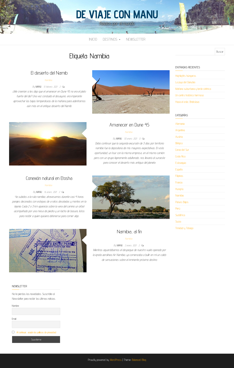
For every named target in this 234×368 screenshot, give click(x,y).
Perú (177, 208)
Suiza (178, 221)
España (179, 169)
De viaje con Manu (117, 14)
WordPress (116, 360)
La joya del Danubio (185, 82)
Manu (39, 86)
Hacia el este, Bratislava (187, 102)
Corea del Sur (182, 150)
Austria (179, 137)
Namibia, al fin (129, 231)
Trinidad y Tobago (184, 228)
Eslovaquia (180, 163)
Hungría (179, 189)
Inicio (93, 39)
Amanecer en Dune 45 (129, 125)
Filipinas (179, 176)
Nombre (15, 305)
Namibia (48, 80)
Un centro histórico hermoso (189, 95)
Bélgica (179, 143)
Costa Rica (180, 156)
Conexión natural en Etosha (49, 178)
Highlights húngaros (185, 76)
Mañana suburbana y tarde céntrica (193, 89)
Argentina (180, 130)
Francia (178, 182)
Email (14, 318)
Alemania (180, 123)
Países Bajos (181, 202)
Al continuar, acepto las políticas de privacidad (36, 332)
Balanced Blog (139, 360)
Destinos (111, 39)
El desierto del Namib (49, 73)
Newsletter (135, 39)
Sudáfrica (180, 215)
